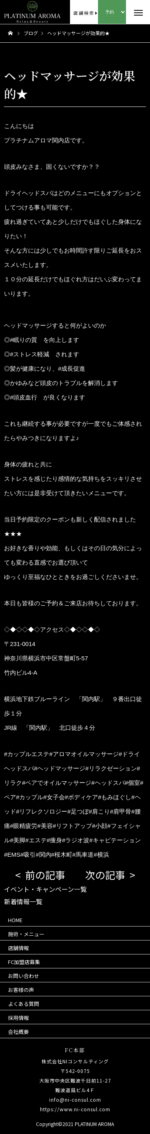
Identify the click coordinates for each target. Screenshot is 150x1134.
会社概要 (18, 1031)
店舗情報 (18, 948)
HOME (15, 920)
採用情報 (18, 1017)
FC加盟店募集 (24, 962)
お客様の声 (21, 990)
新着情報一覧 (23, 901)
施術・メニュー (26, 934)
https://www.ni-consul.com (75, 1109)
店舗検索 (83, 13)
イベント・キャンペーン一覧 (45, 889)
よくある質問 (23, 1004)
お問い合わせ (23, 976)
